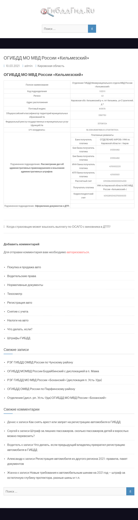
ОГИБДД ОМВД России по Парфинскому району (41, 388)
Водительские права (21, 276)
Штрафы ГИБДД (18, 338)
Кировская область (51, 65)
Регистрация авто (19, 302)
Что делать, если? (19, 329)
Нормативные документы (25, 284)
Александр (15, 458)
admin (28, 65)
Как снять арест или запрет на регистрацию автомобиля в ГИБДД (74, 422)
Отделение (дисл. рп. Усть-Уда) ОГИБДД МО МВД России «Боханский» (56, 397)
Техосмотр (14, 293)
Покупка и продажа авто (24, 267)
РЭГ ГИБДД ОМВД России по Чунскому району (40, 362)
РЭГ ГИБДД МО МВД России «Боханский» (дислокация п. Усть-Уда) (54, 380)
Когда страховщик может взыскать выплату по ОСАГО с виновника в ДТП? (59, 226)
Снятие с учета (17, 311)
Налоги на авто (18, 320)
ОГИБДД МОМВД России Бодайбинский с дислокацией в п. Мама (53, 371)
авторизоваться (78, 252)
